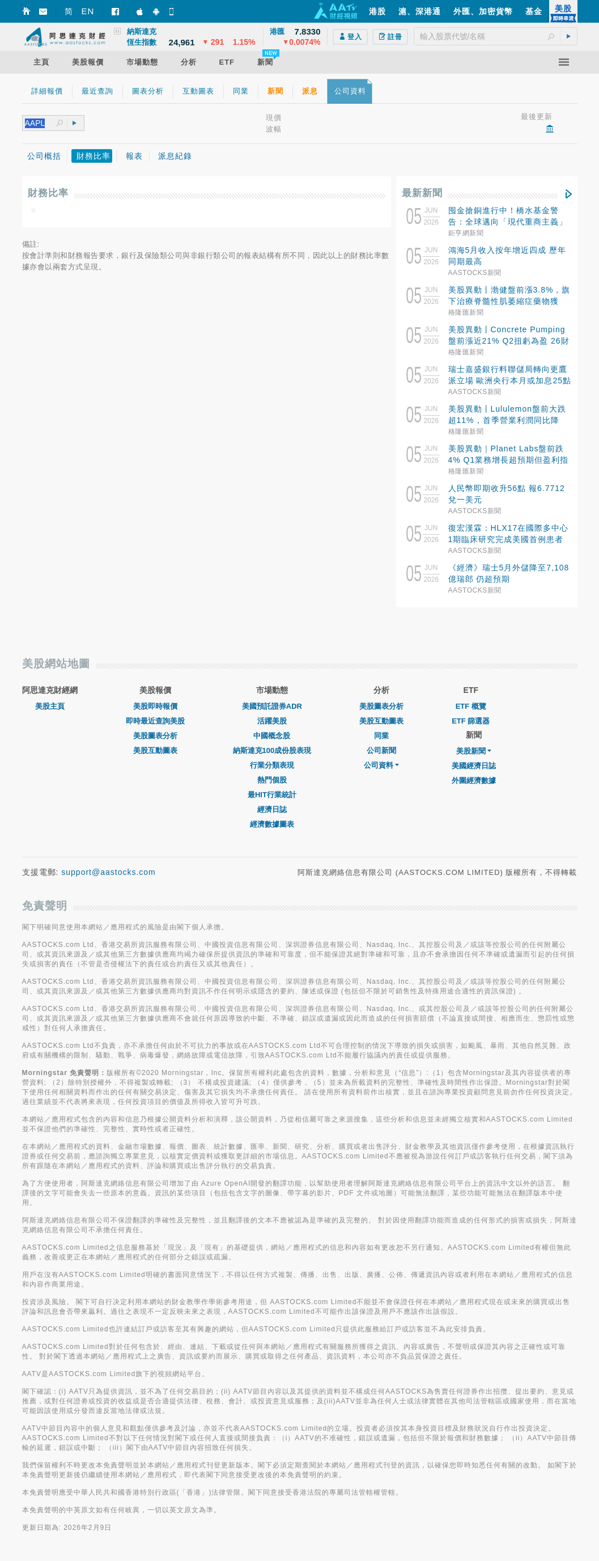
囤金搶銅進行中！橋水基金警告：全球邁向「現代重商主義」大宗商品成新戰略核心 (507, 222)
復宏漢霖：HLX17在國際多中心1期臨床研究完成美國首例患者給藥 (508, 539)
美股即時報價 (155, 706)
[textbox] (495, 36)
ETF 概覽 (471, 706)
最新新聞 (422, 193)
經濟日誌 (272, 809)
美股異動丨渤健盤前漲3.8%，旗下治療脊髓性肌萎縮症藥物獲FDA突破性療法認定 (509, 301)
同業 (381, 735)
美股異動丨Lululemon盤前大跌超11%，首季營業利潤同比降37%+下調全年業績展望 (507, 420)
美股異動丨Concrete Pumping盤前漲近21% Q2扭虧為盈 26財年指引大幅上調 (509, 341)
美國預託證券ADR (272, 706)
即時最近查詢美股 (155, 721)
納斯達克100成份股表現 (272, 750)
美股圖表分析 (155, 735)
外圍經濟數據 (474, 780)
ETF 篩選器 (471, 721)
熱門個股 (272, 780)
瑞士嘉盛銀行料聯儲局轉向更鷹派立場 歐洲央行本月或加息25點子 (509, 380)
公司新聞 (381, 750)
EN (88, 11)
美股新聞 (473, 751)
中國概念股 (271, 735)
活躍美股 (272, 721)
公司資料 (381, 765)
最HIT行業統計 (272, 794)
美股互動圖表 (155, 750)
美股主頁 (50, 706)
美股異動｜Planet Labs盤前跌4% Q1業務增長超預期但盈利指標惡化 (508, 460)
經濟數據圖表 (272, 824)
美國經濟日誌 (474, 766)
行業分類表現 (272, 765)
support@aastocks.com (108, 872)
